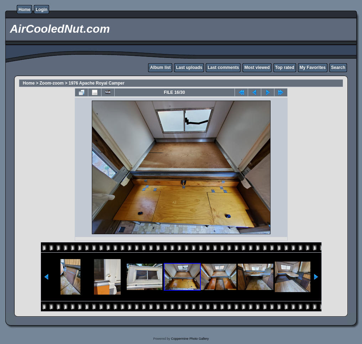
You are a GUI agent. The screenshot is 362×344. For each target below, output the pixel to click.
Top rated (284, 67)
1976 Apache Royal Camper (97, 83)
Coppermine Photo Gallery (190, 338)
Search (338, 67)
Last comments (223, 67)
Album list (160, 67)
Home (24, 9)
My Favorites (313, 67)
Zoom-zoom (52, 83)
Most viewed (256, 67)
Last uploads (189, 67)
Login (41, 9)
